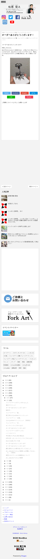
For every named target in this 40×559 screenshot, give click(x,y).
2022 (7, 390)
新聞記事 (14, 368)
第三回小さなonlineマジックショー (17, 415)
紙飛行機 (29, 362)
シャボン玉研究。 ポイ (15, 211)
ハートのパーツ (11, 433)
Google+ (24, 93)
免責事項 (20, 529)
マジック (5, 362)
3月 (8, 473)
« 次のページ (6, 186)
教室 (19, 362)
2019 (7, 482)
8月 (8, 461)
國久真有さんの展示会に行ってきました (18, 448)
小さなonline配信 (15, 365)
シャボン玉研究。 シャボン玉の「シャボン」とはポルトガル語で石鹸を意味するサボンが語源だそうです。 (23, 220)
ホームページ (8, 510)
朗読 (24, 368)
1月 (8, 479)
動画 (5, 519)
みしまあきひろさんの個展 (14, 457)
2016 (7, 489)
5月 (8, 468)
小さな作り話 (26, 365)
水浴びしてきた (13, 203)
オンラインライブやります (14, 425)
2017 (7, 487)
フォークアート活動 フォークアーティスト (21, 355)
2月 (8, 476)
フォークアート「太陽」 (13, 418)
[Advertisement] (20, 162)
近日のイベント (9, 521)
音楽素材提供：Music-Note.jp (20, 533)
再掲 (23, 362)
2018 (7, 484)
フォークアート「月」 (13, 423)
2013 (7, 497)
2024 (7, 385)
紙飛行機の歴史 (13, 196)
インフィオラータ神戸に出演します (19, 226)
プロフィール (8, 512)
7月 (8, 463)
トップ (6, 508)
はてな (33, 93)
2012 (7, 500)
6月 (8, 466)
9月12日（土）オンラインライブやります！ (20, 438)
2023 (7, 388)
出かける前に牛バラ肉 (13, 441)
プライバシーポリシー (20, 527)
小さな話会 (6, 368)
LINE (11, 97)
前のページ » (33, 186)
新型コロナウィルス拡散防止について (18, 455)
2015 (7, 492)
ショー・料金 (8, 514)
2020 (7, 395)
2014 (7, 494)
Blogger (23, 556)
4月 (8, 471)
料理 (20, 368)
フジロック (33, 359)
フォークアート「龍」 (13, 412)
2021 (7, 393)
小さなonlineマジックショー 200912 (18, 420)
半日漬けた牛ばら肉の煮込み (15, 435)
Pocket (29, 97)
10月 (8, 397)
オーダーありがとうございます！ (16, 407)
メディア (12, 362)
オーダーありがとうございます (16, 428)
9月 (8, 400)
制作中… (9, 410)
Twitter (6, 93)
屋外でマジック (11, 405)
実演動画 (5, 365)
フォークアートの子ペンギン (15, 430)
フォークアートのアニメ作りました (17, 402)
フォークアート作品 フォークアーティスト (15, 359)
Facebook (15, 93)
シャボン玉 (31, 352)
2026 (7, 380)
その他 (5, 355)
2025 (7, 382)
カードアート (7, 352)
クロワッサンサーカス (19, 352)
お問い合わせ (8, 516)
